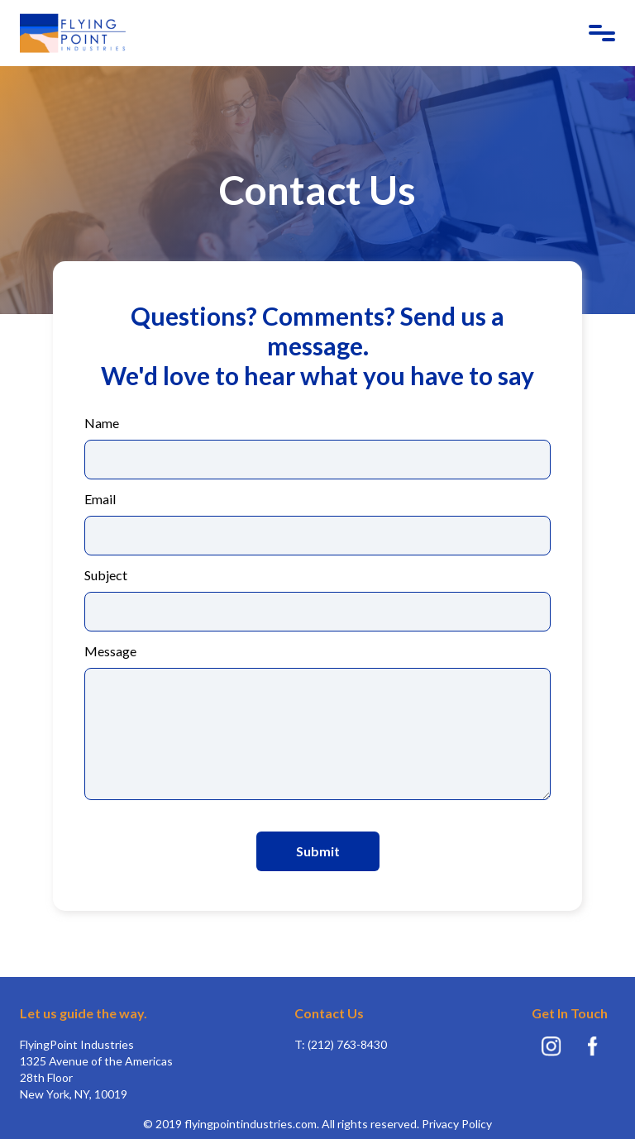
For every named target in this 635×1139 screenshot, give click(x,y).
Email (100, 499)
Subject (105, 575)
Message (110, 651)
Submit (318, 851)
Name (101, 423)
